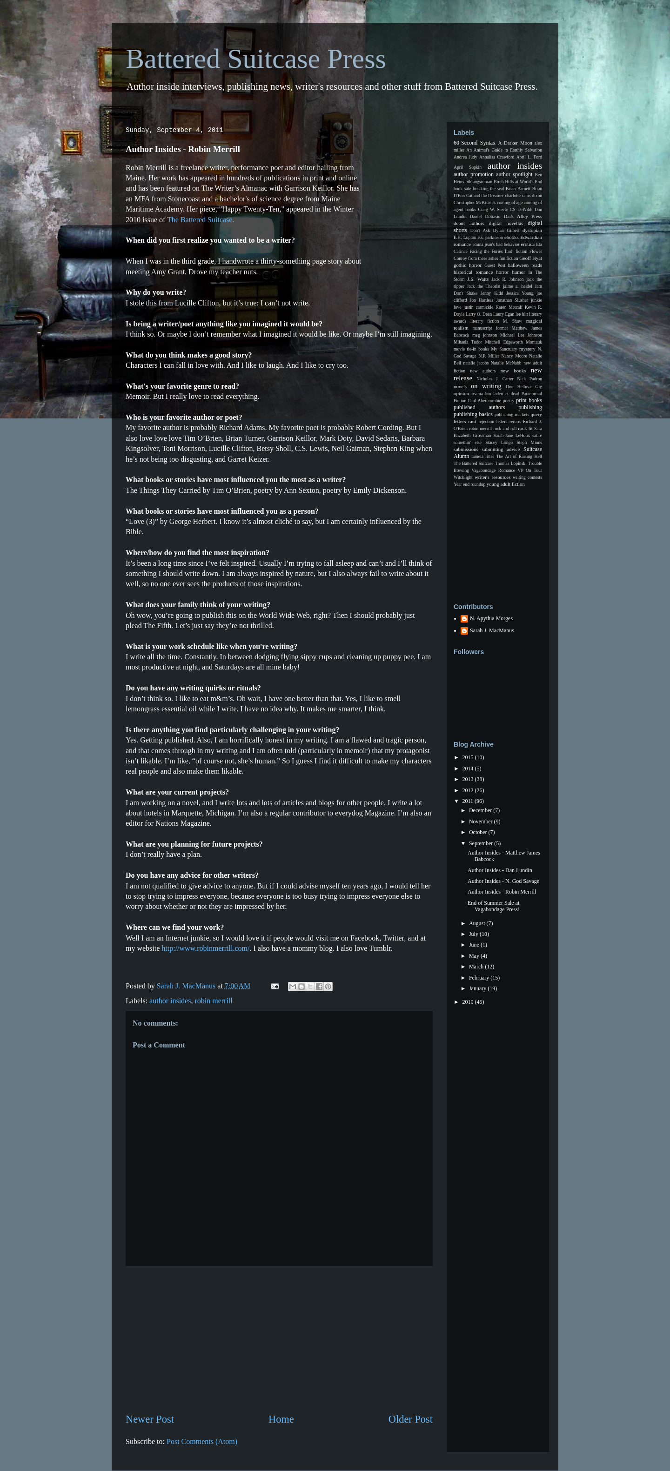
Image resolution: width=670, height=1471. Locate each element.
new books (513, 370)
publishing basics (473, 414)
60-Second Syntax (475, 142)
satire (537, 435)
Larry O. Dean (479, 314)
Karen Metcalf (509, 307)
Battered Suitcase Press (256, 58)
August (478, 923)
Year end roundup (469, 484)
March (477, 966)
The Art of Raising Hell (519, 456)
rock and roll (504, 428)
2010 (468, 1002)
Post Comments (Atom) (202, 1441)
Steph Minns (529, 442)
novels (460, 386)
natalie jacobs (476, 362)
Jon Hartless (482, 300)
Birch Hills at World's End (518, 181)
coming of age (510, 202)
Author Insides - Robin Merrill (502, 891)
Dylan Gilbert (506, 230)
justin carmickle (478, 307)
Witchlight (463, 477)
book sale (462, 188)
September (481, 843)
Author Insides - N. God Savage (503, 881)
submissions (466, 449)
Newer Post (150, 1419)
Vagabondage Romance (493, 470)
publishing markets (512, 414)
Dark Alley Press (523, 216)
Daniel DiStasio (485, 216)
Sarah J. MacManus (492, 630)
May (475, 956)
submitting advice (501, 449)
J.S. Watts (478, 279)
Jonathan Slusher (512, 300)
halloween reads (525, 265)
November (481, 821)
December (481, 810)
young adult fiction (506, 484)
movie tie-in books (471, 348)
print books (529, 400)
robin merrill (213, 1001)
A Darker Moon (515, 143)
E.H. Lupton (465, 237)
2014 (468, 768)
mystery (527, 348)
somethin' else (468, 442)
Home (281, 1419)
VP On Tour (530, 470)
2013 (468, 779)
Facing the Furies (485, 251)
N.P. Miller (488, 355)
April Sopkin (468, 167)
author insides (170, 1001)
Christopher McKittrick (475, 202)
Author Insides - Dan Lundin (500, 870)
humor (518, 272)
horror (502, 272)
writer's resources (492, 477)
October (479, 832)
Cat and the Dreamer (485, 195)
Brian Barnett (518, 188)
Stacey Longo (499, 442)
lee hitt (522, 314)
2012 (468, 790)
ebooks (511, 237)
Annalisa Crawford (496, 156)
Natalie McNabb (506, 362)
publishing (530, 407)
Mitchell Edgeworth (504, 342)
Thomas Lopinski (511, 463)
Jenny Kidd (492, 293)
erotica (528, 244)
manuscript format (490, 328)
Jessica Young (519, 293)
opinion (461, 393)
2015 (468, 757)
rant (472, 421)
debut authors (469, 223)
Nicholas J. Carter (495, 378)
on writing (486, 386)
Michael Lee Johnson (521, 335)
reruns (515, 421)
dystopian (532, 230)
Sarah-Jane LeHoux (511, 435)
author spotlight (514, 174)
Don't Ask (480, 230)
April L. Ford (529, 156)
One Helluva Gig (524, 386)
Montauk (534, 342)
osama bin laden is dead (495, 393)
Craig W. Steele (493, 209)
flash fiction (516, 251)
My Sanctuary (504, 348)
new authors (483, 370)
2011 (468, 801)
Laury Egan (503, 314)
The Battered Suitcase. (200, 220)
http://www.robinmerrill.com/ (205, 948)
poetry (509, 400)
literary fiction (484, 321)
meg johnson (484, 335)
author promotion (474, 174)
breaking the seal (488, 188)
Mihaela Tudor (468, 342)
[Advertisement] (279, 1339)
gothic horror (468, 265)
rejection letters (492, 421)
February (479, 977)
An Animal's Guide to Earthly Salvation (504, 149)
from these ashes (483, 258)
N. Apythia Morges (491, 618)
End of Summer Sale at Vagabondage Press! (494, 906)
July (474, 934)
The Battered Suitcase (474, 463)
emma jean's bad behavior (495, 244)
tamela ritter (482, 456)
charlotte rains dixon (523, 195)
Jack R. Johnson (507, 279)
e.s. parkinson (490, 237)
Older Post (411, 1419)
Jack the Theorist (484, 286)
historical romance (473, 272)
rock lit (525, 428)
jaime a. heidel (517, 286)
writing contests (527, 477)
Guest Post (494, 265)
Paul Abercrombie (484, 400)
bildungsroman (479, 181)
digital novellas (506, 223)
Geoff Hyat (530, 258)
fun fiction (508, 258)
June (475, 944)
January (478, 988)
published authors (479, 407)
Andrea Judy (465, 156)
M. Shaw (512, 321)
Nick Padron (529, 378)
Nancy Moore (514, 355)
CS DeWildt (521, 209)
